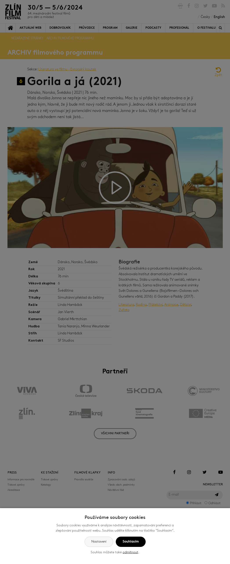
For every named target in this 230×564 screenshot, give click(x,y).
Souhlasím (131, 541)
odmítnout (130, 552)
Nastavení (98, 541)
